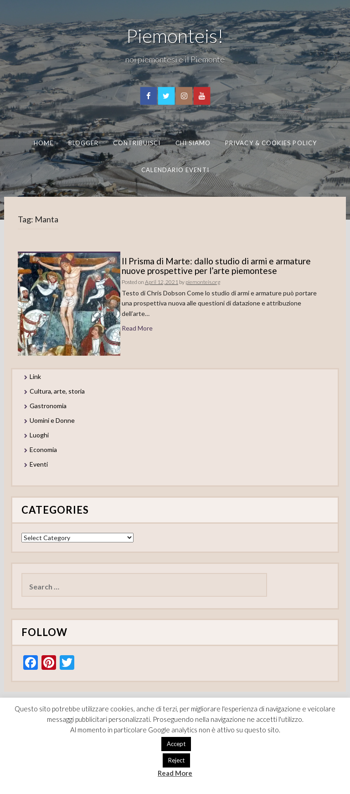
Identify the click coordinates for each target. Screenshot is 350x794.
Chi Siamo (193, 143)
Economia (43, 449)
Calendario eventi (175, 169)
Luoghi (39, 435)
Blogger (83, 143)
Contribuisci (136, 143)
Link (35, 376)
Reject (176, 760)
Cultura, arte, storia (57, 391)
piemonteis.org (202, 282)
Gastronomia (48, 406)
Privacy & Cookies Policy (271, 143)
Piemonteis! (175, 35)
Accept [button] (176, 743)
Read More (137, 328)
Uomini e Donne (52, 420)
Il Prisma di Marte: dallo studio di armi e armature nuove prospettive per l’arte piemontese (216, 266)
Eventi (39, 464)
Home (43, 143)
